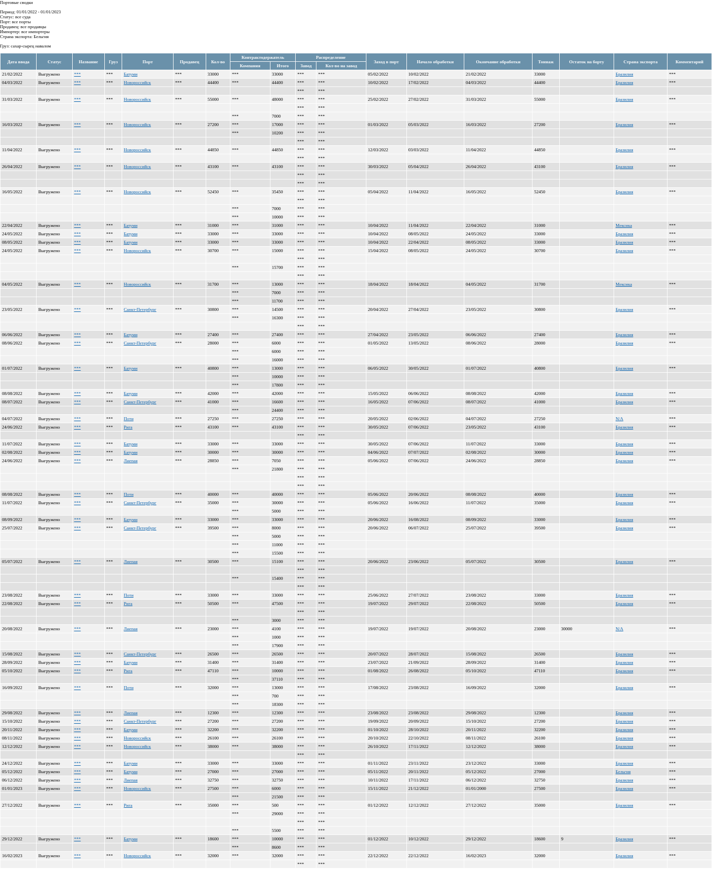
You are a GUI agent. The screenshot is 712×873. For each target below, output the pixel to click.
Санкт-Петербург (140, 309)
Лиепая (130, 460)
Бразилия (624, 74)
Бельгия (623, 771)
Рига (128, 427)
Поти (129, 418)
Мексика (624, 225)
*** (77, 74)
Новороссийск (137, 82)
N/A (619, 418)
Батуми (130, 74)
